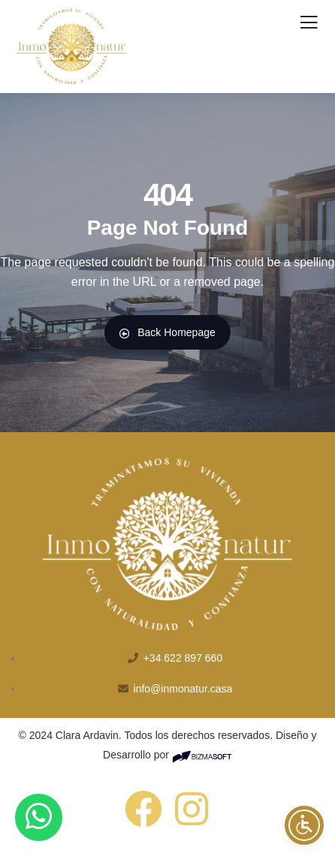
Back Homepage (167, 332)
